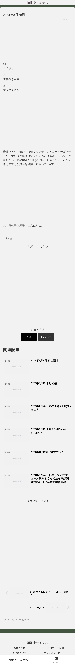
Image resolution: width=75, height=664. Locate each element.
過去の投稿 (19, 648)
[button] (46, 337)
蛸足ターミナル (18, 660)
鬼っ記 (8, 238)
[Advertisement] (37, 287)
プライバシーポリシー (56, 653)
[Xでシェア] (29, 337)
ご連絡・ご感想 (55, 648)
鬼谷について (19, 653)
